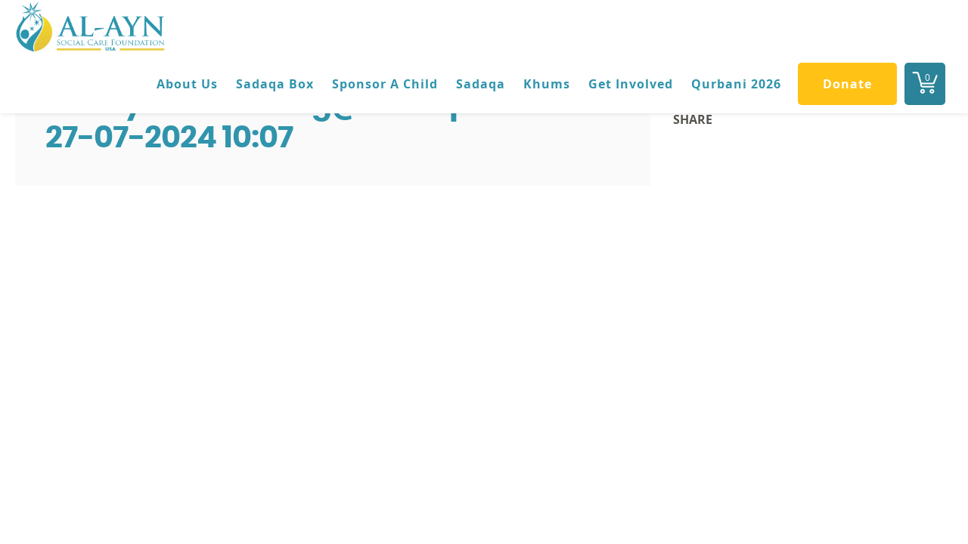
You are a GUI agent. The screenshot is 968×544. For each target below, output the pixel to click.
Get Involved (630, 84)
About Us (187, 84)
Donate (847, 84)
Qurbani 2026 (736, 84)
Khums (546, 84)
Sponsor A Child (385, 84)
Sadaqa (480, 84)
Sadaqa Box (275, 84)
